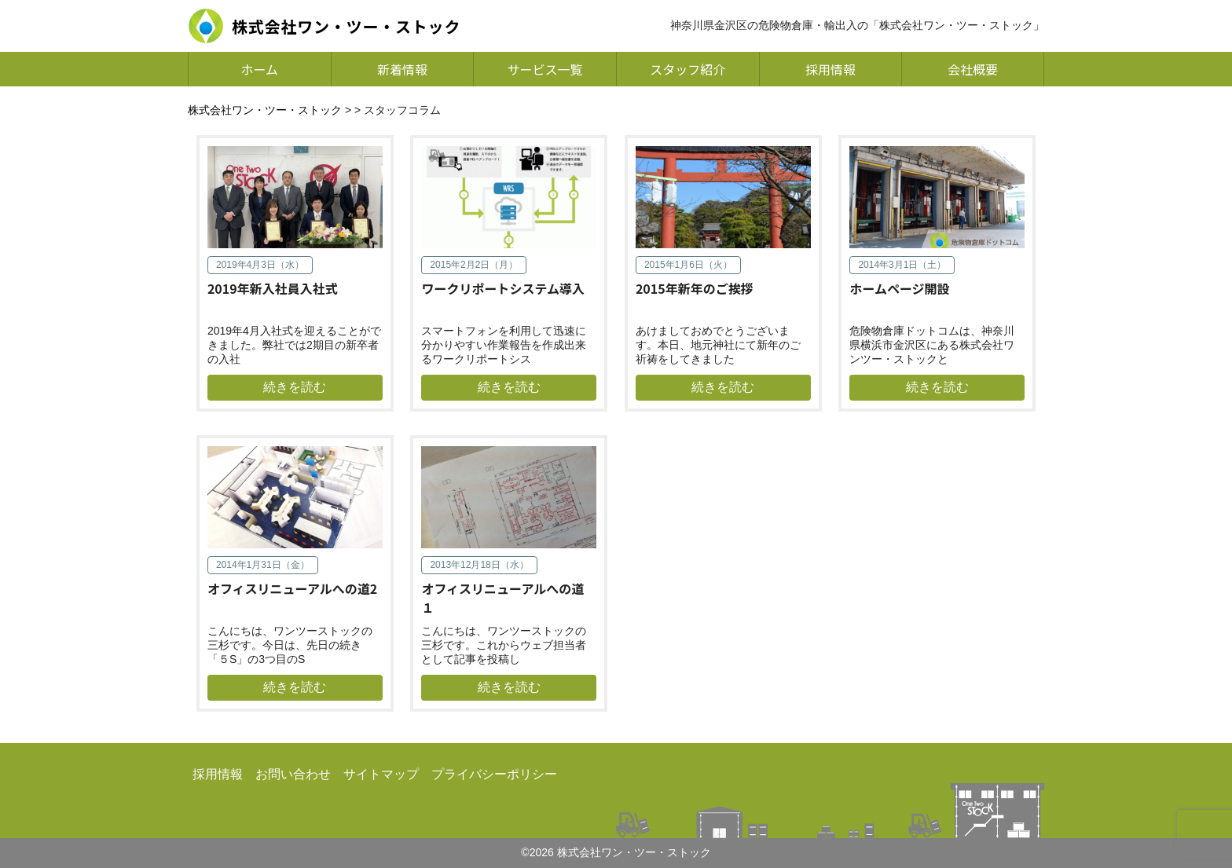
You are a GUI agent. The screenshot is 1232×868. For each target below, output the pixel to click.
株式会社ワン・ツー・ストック (265, 110)
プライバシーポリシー (494, 774)
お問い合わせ (293, 774)
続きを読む (294, 387)
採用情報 (830, 69)
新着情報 (402, 69)
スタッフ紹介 (687, 69)
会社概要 (973, 69)
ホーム (260, 69)
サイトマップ (381, 774)
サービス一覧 (545, 69)
